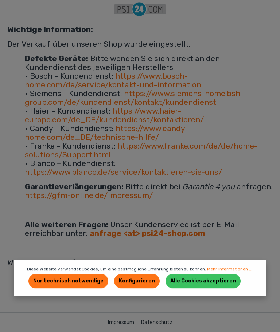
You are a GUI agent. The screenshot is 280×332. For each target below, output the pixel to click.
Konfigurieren (137, 281)
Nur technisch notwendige (68, 281)
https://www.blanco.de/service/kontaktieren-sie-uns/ (123, 172)
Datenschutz (156, 322)
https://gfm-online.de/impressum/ (89, 195)
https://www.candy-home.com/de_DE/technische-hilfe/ (106, 133)
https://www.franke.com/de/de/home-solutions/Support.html (141, 150)
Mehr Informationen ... (229, 269)
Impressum (121, 322)
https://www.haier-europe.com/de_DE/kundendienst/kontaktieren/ (114, 115)
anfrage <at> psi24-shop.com (147, 233)
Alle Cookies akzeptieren (203, 281)
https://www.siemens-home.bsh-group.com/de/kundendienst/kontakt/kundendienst (134, 98)
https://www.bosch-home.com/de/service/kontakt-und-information (113, 80)
